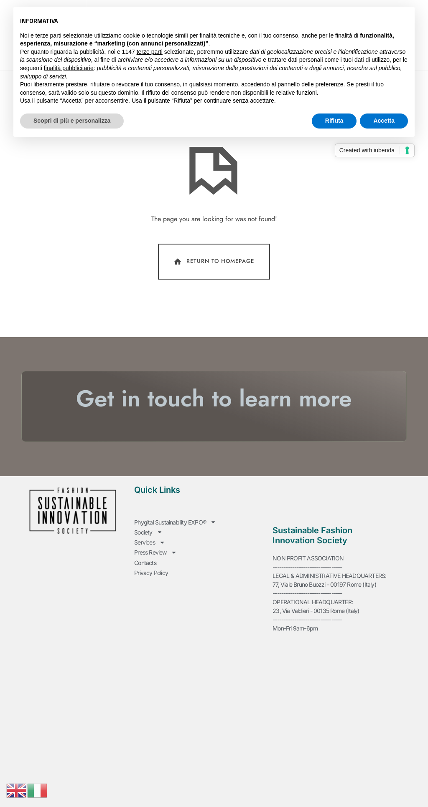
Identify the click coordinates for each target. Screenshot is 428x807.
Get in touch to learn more (214, 418)
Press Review (155, 567)
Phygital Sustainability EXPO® (175, 541)
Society (148, 550)
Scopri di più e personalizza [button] (71, 120)
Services (149, 559)
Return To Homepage (213, 282)
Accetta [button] (384, 120)
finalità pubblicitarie (69, 68)
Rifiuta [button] (334, 120)
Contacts (145, 576)
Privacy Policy (151, 585)
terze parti (150, 51)
